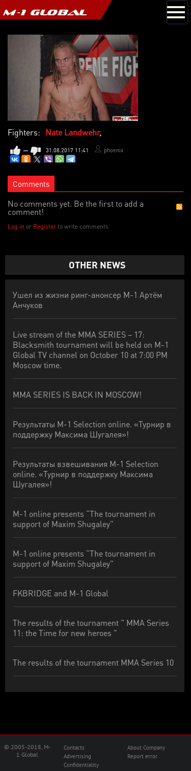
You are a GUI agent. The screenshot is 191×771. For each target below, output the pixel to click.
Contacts (74, 747)
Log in (16, 226)
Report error (142, 756)
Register (44, 226)
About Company (146, 747)
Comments (31, 184)
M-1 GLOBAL (45, 12)
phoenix (113, 150)
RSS (179, 207)
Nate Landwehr (72, 132)
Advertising (77, 756)
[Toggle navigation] (177, 12)
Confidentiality (81, 764)
